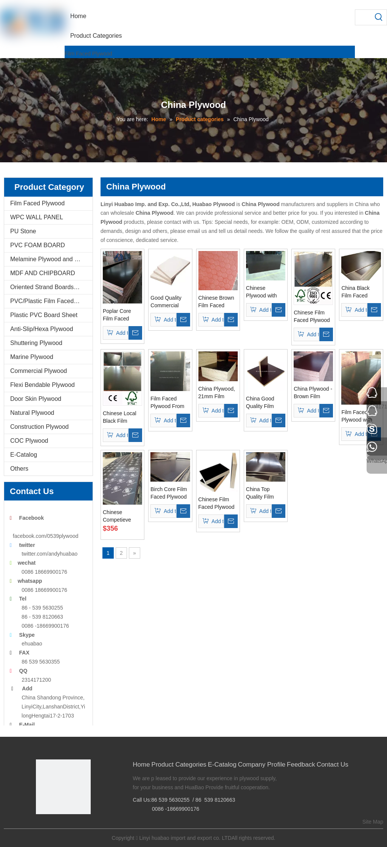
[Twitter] (64, 827)
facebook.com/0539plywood (46, 536)
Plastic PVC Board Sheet (43, 315)
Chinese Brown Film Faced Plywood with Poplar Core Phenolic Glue (216, 302)
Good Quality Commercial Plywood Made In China (167, 302)
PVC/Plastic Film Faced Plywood (51, 301)
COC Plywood (29, 440)
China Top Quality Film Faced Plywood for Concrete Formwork (264, 493)
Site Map (372, 822)
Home (141, 764)
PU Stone (23, 231)
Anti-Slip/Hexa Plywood (41, 329)
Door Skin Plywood (35, 399)
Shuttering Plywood (36, 343)
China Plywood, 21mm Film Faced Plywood (216, 393)
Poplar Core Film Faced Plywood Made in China (120, 315)
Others (19, 468)
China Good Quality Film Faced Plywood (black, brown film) (264, 403)
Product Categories (179, 764)
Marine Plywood (31, 357)
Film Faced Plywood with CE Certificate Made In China (358, 416)
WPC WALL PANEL (36, 217)
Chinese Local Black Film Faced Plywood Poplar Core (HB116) (121, 417)
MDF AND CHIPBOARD (42, 273)
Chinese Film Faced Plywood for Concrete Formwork (216, 503)
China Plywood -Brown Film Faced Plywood (313, 393)
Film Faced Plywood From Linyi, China (167, 403)
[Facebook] (41, 827)
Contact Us (332, 764)
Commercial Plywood (38, 371)
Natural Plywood (32, 413)
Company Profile (262, 764)
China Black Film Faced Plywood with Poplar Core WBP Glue (356, 292)
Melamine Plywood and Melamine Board (51, 259)
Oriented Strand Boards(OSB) (50, 287)
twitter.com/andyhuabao (49, 554)
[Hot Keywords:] (379, 17)
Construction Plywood (39, 427)
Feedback (301, 764)
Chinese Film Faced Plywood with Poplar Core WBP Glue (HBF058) (313, 317)
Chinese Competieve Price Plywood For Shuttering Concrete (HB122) (119, 516)
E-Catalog (23, 454)
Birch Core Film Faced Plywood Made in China (168, 493)
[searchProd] (363, 17)
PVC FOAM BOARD (37, 245)
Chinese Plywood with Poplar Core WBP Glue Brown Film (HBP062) (261, 292)
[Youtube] (76, 827)
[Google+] (52, 827)
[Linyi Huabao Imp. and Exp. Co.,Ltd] (63, 786)
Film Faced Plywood (88, 54)
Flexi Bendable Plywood (42, 385)
